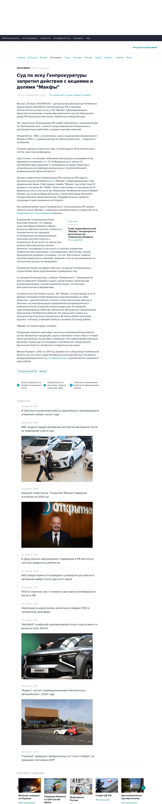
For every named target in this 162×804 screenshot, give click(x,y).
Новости (108, 57)
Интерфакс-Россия (62, 38)
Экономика (55, 57)
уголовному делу (56, 358)
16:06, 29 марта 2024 (40, 68)
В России (32, 57)
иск (51, 181)
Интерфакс (81, 47)
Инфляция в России (77, 799)
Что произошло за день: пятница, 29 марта (70, 95)
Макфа (43, 371)
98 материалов (103, 800)
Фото (129, 57)
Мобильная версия (10, 38)
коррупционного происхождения (34, 213)
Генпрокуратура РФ (27, 371)
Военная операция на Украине (29, 797)
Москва (88, 57)
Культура (77, 57)
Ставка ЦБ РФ (104, 795)
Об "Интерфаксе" (30, 38)
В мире (43, 57)
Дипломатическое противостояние (131, 797)
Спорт (67, 57)
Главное (21, 57)
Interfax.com (46, 38)
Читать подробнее (82, 234)
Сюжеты (120, 57)
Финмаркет (78, 38)
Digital (98, 57)
